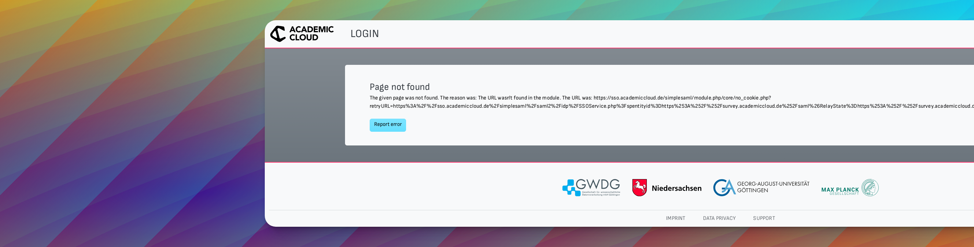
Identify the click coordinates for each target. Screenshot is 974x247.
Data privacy (719, 218)
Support (764, 218)
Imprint (675, 218)
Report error (388, 124)
